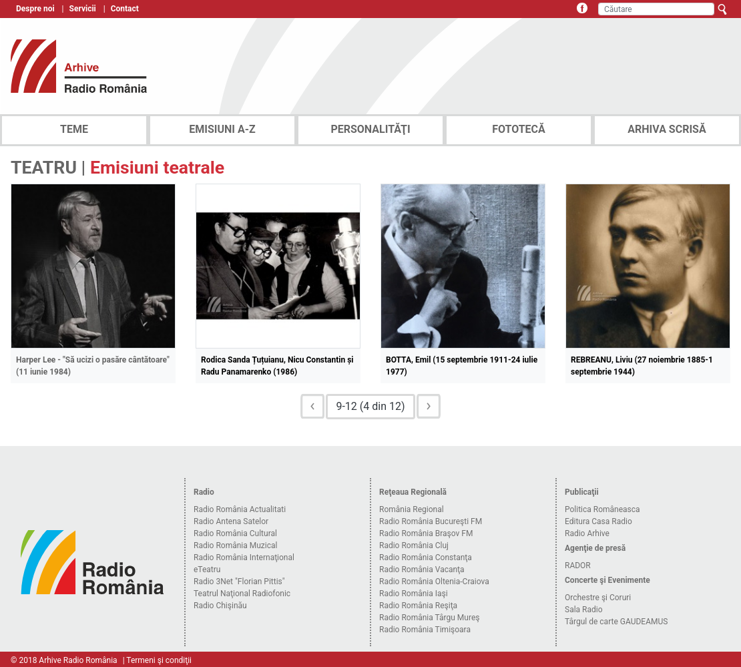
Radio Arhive (587, 533)
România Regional (411, 509)
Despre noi (35, 8)
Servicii (82, 8)
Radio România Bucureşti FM (430, 521)
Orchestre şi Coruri (598, 597)
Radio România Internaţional (244, 557)
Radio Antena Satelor (231, 521)
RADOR (578, 565)
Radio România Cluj (414, 545)
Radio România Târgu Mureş (429, 617)
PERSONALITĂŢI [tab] (370, 129)
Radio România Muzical (235, 545)
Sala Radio (584, 609)
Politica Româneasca (602, 509)
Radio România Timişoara (425, 629)
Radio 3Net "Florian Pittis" (239, 581)
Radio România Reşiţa (418, 605)
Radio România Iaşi (413, 593)
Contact (125, 8)
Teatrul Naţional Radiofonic (242, 593)
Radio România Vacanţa (422, 569)
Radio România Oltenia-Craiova (434, 581)
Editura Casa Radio (598, 521)
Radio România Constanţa (425, 557)
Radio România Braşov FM (426, 533)
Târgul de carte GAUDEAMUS (616, 621)
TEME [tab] (74, 129)
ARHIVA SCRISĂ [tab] (667, 129)
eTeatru (207, 569)
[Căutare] (656, 9)
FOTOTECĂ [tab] (518, 129)
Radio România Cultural (235, 533)
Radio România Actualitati (240, 509)
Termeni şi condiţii (159, 660)
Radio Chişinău (220, 605)
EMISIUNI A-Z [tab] (222, 129)
